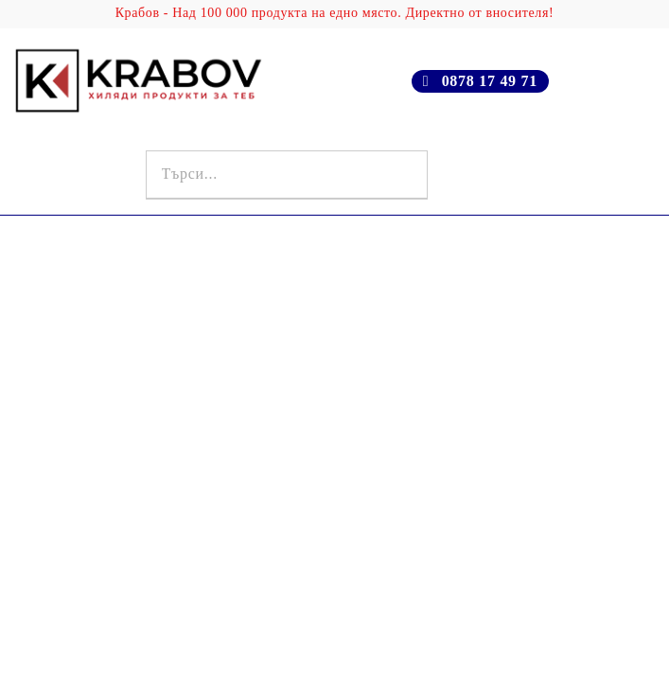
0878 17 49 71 (489, 81)
